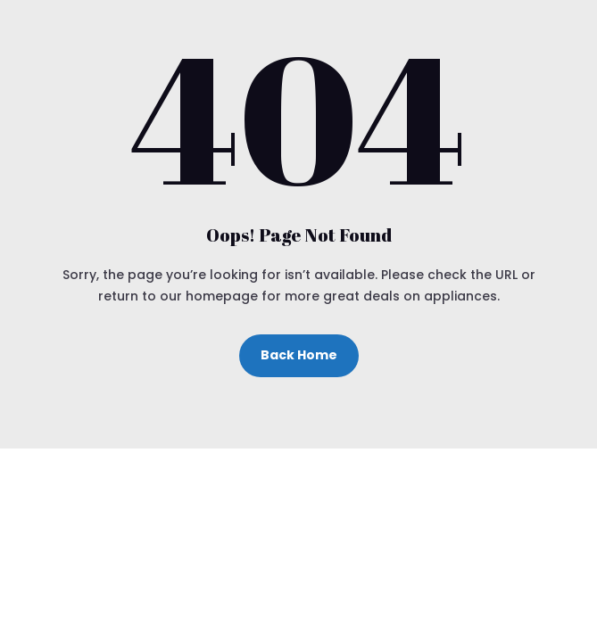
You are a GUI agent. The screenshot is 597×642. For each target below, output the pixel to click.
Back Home (299, 355)
